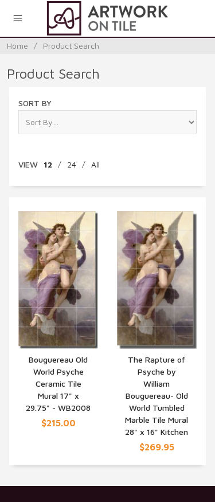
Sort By (35, 103)
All (95, 164)
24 (71, 164)
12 (48, 164)
